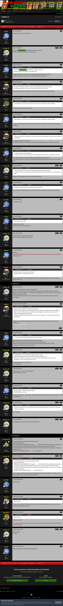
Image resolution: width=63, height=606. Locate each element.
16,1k (6, 142)
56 (15, 26)
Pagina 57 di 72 (40, 26)
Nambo (6, 31)
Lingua (24, 597)
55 (13, 26)
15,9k (6, 210)
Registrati (58, 8)
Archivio (21, 11)
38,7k (6, 450)
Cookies (39, 597)
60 (24, 26)
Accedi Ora (46, 580)
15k (6, 109)
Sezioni (3, 12)
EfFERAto (6, 99)
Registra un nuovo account (17, 580)
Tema (28, 597)
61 (26, 26)
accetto (58, 602)
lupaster (6, 82)
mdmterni (6, 497)
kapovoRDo (6, 512)
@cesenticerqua (22, 50)
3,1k (6, 523)
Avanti (32, 26)
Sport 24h (15, 22)
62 (28, 26)
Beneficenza (15, 11)
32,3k (6, 59)
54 (11, 26)
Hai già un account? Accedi (49, 8)
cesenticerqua (6, 439)
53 (9, 26)
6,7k (6, 42)
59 (22, 26)
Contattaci (27, 11)
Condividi (50, 21)
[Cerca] (47, 11)
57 (17, 26)
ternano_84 (8, 20)
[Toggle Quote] (14, 67)
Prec (4, 26)
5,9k (6, 507)
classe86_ (6, 199)
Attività (9, 11)
